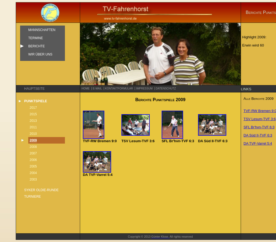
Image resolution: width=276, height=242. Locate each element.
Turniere (32, 196)
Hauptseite (34, 89)
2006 (33, 160)
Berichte (36, 46)
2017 (33, 108)
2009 (33, 140)
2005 (33, 166)
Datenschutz (166, 88)
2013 (33, 121)
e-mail (97, 88)
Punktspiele (35, 101)
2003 (33, 179)
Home (85, 88)
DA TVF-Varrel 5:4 (258, 143)
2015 (33, 114)
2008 (33, 147)
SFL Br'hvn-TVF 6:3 (259, 127)
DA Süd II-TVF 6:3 (258, 135)
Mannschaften (41, 30)
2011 (33, 127)
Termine (35, 38)
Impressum (144, 88)
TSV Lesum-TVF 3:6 (260, 119)
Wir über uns (40, 54)
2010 (33, 134)
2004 (33, 173)
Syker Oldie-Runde (41, 190)
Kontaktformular (119, 88)
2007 (33, 153)
